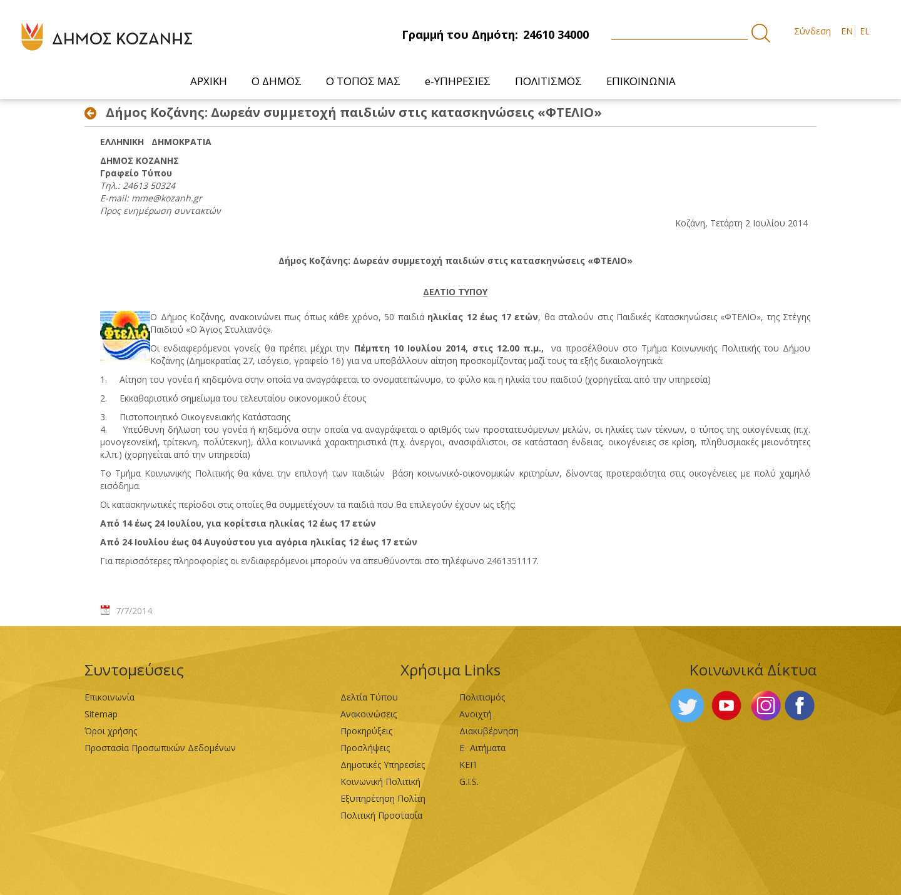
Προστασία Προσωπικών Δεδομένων (160, 748)
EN (847, 31)
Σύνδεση (812, 31)
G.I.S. (469, 781)
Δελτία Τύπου (369, 697)
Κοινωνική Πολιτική (380, 781)
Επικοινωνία (109, 697)
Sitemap (101, 714)
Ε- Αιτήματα (482, 748)
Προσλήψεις (365, 748)
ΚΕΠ (467, 765)
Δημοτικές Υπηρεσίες (382, 765)
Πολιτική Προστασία (381, 815)
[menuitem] (209, 81)
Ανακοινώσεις (368, 714)
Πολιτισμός (482, 697)
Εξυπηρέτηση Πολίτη (382, 798)
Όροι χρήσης (110, 731)
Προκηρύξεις (366, 731)
